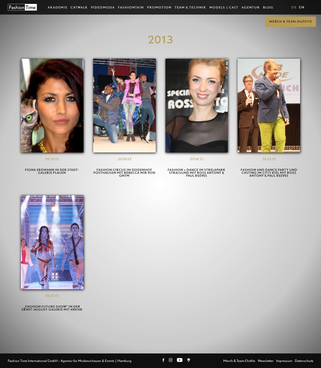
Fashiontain (131, 7)
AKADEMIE (57, 7)
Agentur (251, 7)
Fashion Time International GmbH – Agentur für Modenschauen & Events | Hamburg (70, 361)
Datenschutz (304, 361)
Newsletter (265, 361)
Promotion (159, 7)
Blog (268, 7)
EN (302, 7)
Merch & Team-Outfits (290, 21)
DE (294, 7)
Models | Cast (224, 7)
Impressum (284, 361)
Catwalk (79, 7)
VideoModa (103, 7)
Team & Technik (190, 7)
